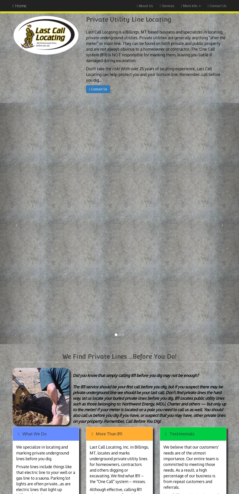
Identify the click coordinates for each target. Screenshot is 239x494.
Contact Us (217, 6)
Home (19, 5)
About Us (145, 6)
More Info (191, 6)
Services (167, 6)
